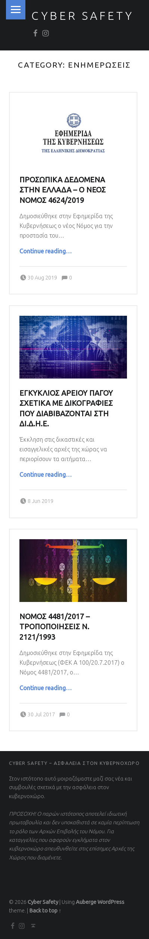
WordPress (110, 902)
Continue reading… (45, 251)
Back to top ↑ (45, 911)
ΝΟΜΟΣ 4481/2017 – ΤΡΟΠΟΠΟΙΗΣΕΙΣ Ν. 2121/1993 (54, 626)
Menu (15, 9)
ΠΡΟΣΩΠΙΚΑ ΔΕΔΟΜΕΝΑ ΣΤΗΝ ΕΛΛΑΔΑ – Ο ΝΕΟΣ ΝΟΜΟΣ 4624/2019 (62, 190)
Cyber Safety (82, 15)
